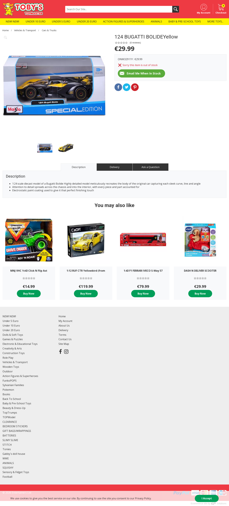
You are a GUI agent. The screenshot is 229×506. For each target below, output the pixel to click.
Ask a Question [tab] (151, 167)
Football (7, 476)
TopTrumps (10, 412)
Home (5, 30)
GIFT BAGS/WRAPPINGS (17, 431)
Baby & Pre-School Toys (17, 403)
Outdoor (8, 371)
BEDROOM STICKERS (15, 426)
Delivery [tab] (114, 167)
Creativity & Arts (12, 348)
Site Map (64, 344)
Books (6, 394)
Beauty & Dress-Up (14, 408)
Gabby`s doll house (14, 454)
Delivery (63, 330)
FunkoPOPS (10, 380)
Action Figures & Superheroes (20, 376)
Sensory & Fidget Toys (16, 472)
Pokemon (8, 389)
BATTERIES (9, 435)
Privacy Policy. (143, 498)
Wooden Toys (11, 367)
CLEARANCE (10, 422)
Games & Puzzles (13, 339)
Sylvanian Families (13, 385)
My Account (65, 321)
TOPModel (9, 417)
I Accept (207, 498)
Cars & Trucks (49, 30)
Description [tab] (79, 167)
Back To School (12, 399)
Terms (62, 335)
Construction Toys (14, 353)
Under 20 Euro (11, 330)
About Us (64, 325)
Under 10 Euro (11, 325)
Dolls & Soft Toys (13, 335)
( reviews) (135, 42)
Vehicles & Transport (25, 30)
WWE (6, 458)
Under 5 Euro (10, 321)
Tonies (7, 449)
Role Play (8, 357)
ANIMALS (8, 463)
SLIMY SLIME (10, 440)
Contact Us (65, 339)
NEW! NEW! (9, 316)
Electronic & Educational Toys (20, 344)
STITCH (7, 444)
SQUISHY (8, 467)
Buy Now (28, 293)
